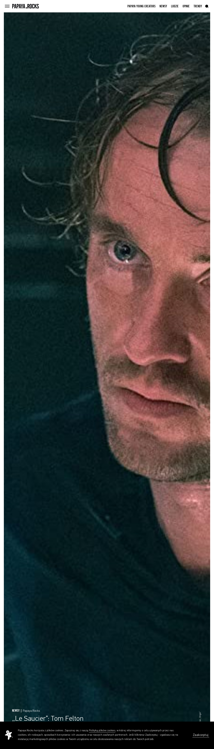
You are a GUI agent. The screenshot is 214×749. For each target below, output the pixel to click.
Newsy (163, 6)
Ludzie (175, 6)
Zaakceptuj (201, 735)
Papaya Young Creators (141, 6)
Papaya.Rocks (31, 710)
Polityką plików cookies (102, 730)
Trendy (198, 6)
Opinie (186, 6)
